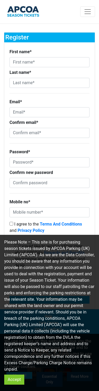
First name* (21, 51)
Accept (14, 379)
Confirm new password (31, 172)
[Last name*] (49, 83)
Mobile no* (20, 201)
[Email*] (49, 112)
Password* (20, 151)
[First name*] (49, 62)
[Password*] (49, 162)
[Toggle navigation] (87, 11)
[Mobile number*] (49, 212)
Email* (16, 101)
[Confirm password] (49, 183)
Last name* (20, 72)
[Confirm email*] (49, 133)
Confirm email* (24, 122)
